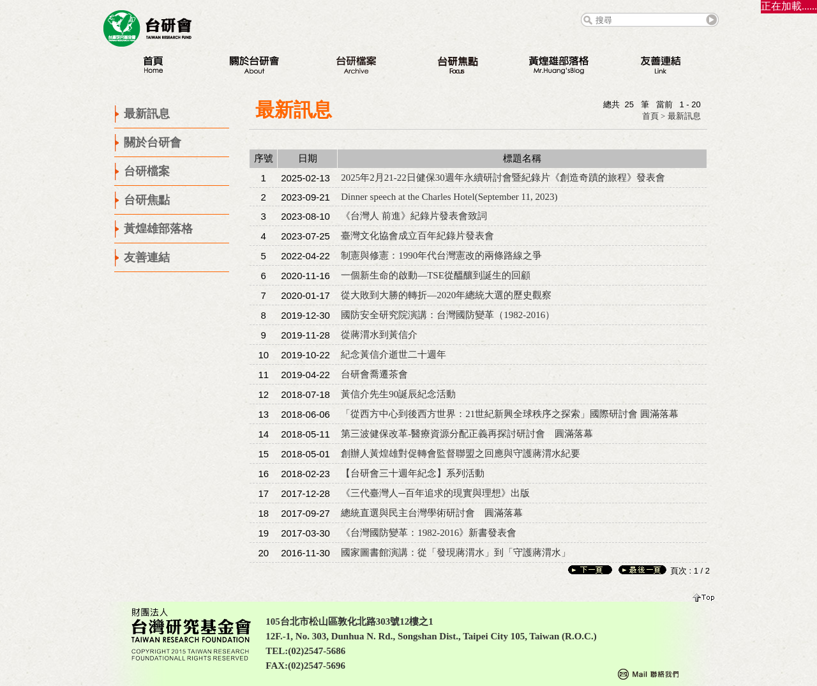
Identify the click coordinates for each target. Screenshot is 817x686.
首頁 (650, 116)
